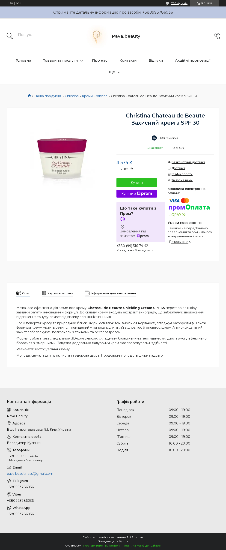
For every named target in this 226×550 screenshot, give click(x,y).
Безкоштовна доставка (188, 162)
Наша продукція (48, 96)
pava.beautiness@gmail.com (30, 474)
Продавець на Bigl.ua (113, 541)
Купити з (136, 194)
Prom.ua (137, 537)
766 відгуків (179, 3)
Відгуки (156, 60)
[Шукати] (10, 36)
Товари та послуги (60, 60)
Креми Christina (94, 96)
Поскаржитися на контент (102, 545)
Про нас (99, 60)
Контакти (128, 60)
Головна (23, 60)
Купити (137, 182)
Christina (72, 96)
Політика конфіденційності (142, 545)
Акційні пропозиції (193, 60)
